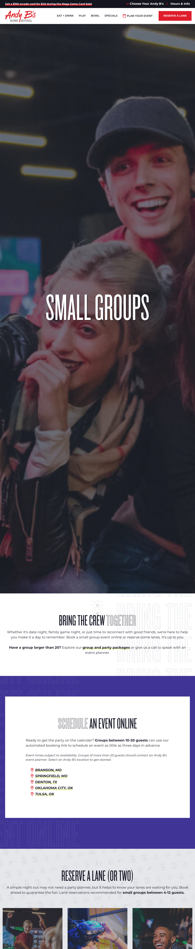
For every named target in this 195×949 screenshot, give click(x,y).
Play (82, 15)
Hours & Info (180, 4)
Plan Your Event (138, 16)
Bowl (95, 15)
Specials (111, 15)
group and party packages (106, 647)
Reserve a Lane (175, 15)
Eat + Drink (65, 15)
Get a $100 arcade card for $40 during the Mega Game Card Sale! (48, 4)
